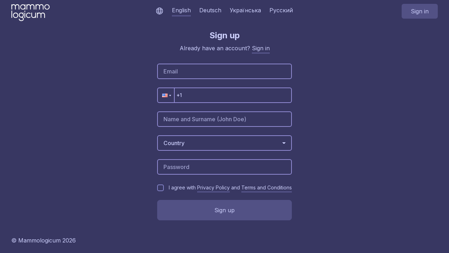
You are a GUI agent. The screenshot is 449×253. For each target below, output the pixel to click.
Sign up (224, 210)
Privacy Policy (213, 187)
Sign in (420, 11)
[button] (166, 95)
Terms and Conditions (266, 187)
